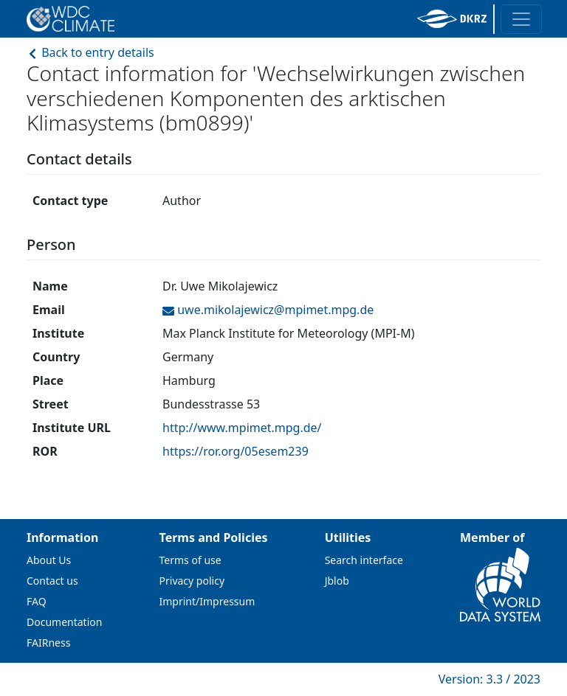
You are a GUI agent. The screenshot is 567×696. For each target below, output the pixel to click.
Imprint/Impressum (207, 601)
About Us (49, 560)
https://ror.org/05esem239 (235, 451)
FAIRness (48, 643)
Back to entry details (90, 52)
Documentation (64, 622)
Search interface (364, 560)
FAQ (37, 601)
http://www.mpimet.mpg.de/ (242, 428)
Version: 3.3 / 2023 (489, 679)
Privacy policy (192, 581)
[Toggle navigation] (521, 19)
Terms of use (190, 560)
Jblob (337, 581)
